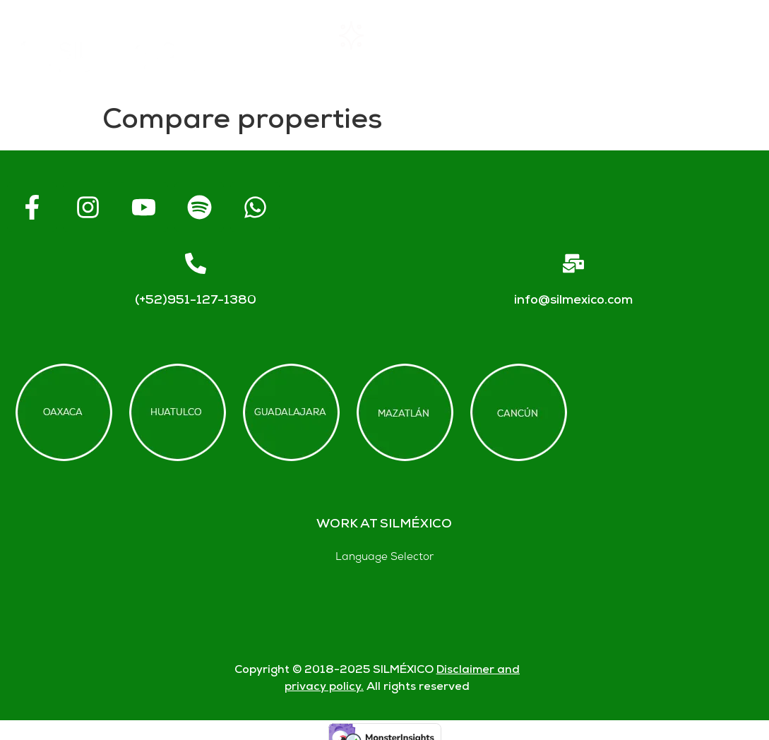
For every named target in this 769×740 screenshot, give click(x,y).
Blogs (492, 64)
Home (271, 36)
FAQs (591, 35)
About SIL (485, 35)
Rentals (373, 35)
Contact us (700, 35)
